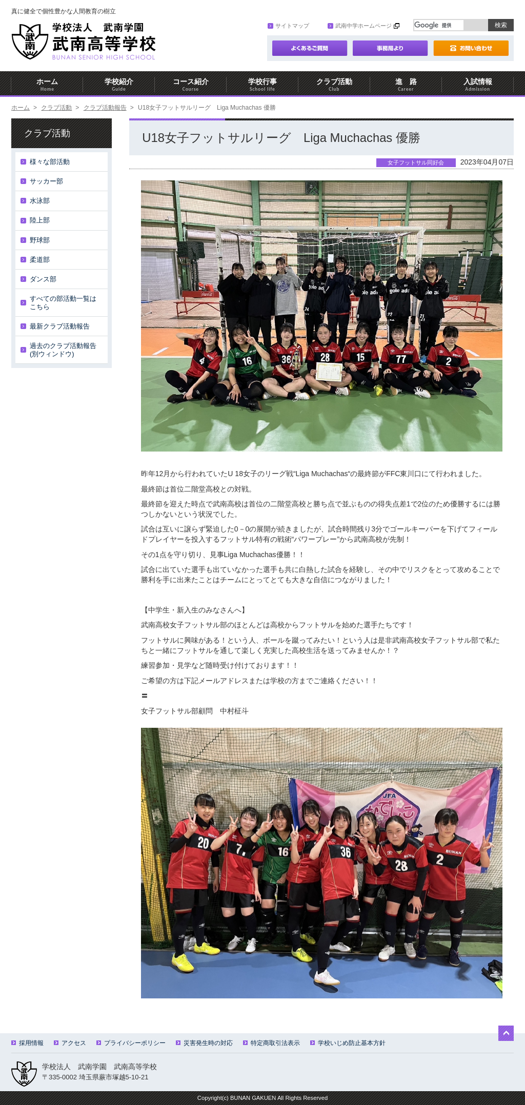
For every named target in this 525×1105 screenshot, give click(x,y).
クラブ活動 (334, 84)
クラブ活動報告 (105, 107)
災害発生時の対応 (204, 1043)
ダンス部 (43, 279)
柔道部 (40, 259)
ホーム (47, 84)
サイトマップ (288, 26)
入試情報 (478, 84)
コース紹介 (191, 84)
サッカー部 (46, 181)
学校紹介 (119, 84)
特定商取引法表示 (271, 1043)
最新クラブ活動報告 (60, 326)
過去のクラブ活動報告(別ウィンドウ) (63, 350)
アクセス (70, 1043)
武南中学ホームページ (360, 26)
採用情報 (27, 1043)
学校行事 (262, 84)
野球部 (40, 240)
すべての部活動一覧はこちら (63, 303)
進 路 (406, 84)
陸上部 (40, 220)
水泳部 (40, 200)
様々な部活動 (50, 162)
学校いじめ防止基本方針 (348, 1043)
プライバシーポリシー (131, 1043)
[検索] (438, 25)
